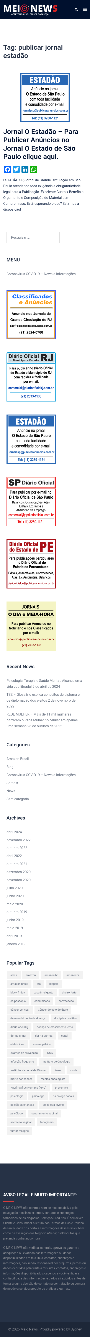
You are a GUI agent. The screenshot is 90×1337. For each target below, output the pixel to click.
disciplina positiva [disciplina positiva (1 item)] (65, 1018)
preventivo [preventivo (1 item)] (61, 1087)
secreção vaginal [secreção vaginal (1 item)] (20, 1122)
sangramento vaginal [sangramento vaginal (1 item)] (44, 1113)
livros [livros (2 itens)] (58, 1070)
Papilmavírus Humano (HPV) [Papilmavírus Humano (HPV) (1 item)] (28, 1087)
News (11, 791)
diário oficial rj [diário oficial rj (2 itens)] (19, 1027)
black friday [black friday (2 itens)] (17, 992)
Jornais (12, 783)
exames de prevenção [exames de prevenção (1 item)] (24, 1052)
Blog (10, 767)
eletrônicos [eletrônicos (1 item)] (17, 1044)
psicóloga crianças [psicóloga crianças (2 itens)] (22, 1104)
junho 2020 (15, 896)
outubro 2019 (17, 912)
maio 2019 (15, 928)
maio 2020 (15, 904)
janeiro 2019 (16, 944)
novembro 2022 (19, 840)
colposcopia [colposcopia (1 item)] (18, 1001)
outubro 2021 (17, 864)
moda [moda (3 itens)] (73, 1070)
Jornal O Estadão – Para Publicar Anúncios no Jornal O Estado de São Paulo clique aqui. (41, 144)
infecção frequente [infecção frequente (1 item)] (22, 1061)
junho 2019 (15, 920)
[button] (76, 9)
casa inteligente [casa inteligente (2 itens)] (43, 992)
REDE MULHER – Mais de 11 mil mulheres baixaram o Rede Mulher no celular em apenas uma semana (42, 720)
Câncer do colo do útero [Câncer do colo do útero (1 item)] (53, 1009)
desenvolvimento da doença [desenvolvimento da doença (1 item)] (28, 1018)
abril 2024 (14, 832)
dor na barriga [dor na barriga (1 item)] (43, 1035)
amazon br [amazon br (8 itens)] (51, 975)
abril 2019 (14, 936)
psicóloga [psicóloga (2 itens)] (38, 1096)
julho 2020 (15, 888)
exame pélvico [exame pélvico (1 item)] (42, 1044)
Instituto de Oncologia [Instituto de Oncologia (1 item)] (56, 1061)
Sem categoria (18, 799)
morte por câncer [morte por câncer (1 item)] (21, 1079)
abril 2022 (14, 856)
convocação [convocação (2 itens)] (66, 1001)
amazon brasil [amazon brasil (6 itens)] (19, 983)
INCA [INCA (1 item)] (49, 1052)
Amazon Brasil (18, 759)
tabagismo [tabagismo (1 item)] (47, 1122)
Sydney (76, 1329)
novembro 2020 (19, 880)
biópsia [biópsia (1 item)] (54, 983)
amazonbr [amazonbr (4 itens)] (72, 975)
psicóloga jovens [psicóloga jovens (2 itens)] (53, 1104)
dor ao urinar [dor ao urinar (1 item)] (18, 1035)
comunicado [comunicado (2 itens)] (42, 1001)
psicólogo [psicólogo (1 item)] (16, 1113)
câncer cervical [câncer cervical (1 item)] (19, 1009)
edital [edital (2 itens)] (64, 1035)
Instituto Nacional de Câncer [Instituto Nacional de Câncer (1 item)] (28, 1070)
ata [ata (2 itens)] (39, 983)
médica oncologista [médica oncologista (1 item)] (53, 1079)
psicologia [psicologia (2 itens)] (16, 1096)
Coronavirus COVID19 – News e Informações (41, 274)
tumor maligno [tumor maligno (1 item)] (19, 1130)
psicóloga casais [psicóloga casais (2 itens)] (63, 1096)
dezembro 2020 (19, 872)
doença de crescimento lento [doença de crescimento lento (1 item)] (55, 1027)
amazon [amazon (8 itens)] (31, 975)
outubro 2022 (17, 848)
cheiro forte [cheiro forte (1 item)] (69, 992)
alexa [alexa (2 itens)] (13, 975)
